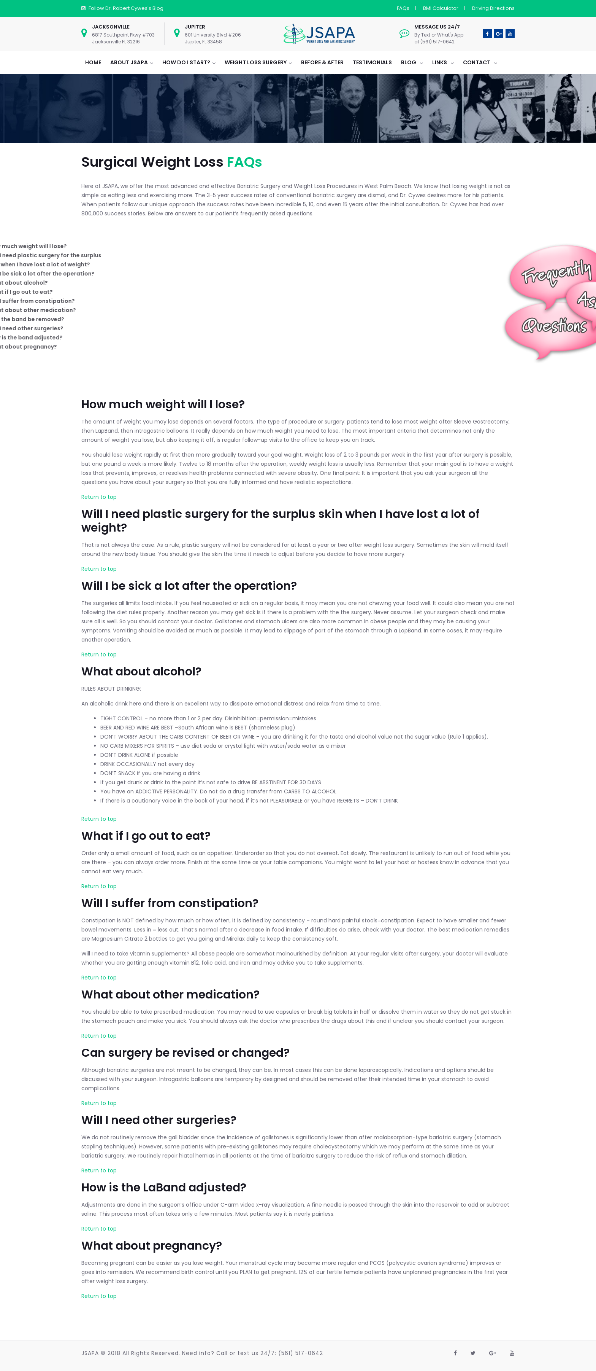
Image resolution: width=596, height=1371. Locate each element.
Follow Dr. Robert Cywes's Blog (126, 8)
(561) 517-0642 (300, 1353)
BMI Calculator (440, 8)
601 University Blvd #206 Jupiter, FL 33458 (213, 38)
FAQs (403, 8)
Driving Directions (493, 8)
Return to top (99, 497)
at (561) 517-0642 (434, 41)
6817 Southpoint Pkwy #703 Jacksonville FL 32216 (123, 38)
